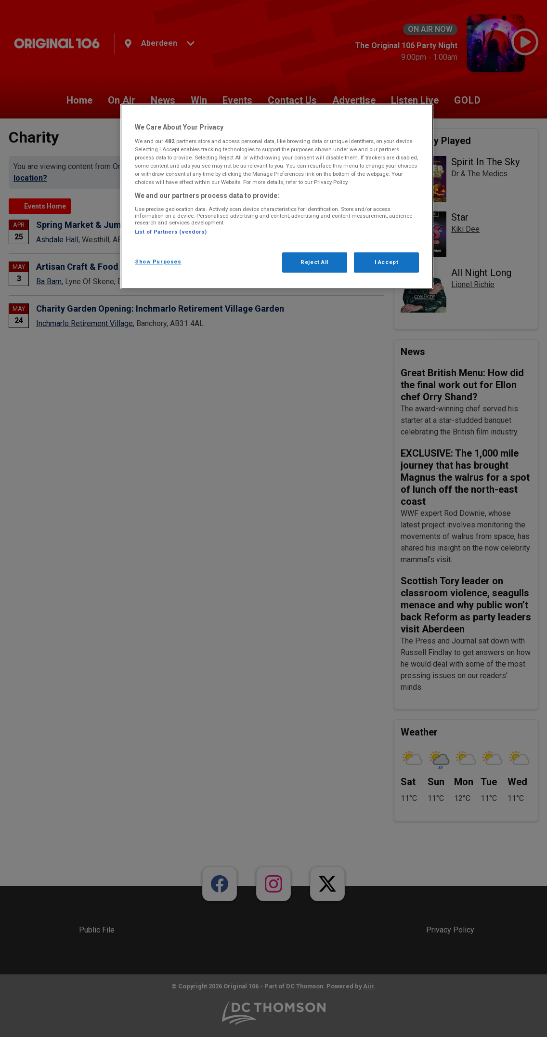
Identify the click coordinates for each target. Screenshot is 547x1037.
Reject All (314, 262)
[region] (276, 196)
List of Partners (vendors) (171, 231)
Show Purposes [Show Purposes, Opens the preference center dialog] (158, 261)
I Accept (387, 262)
